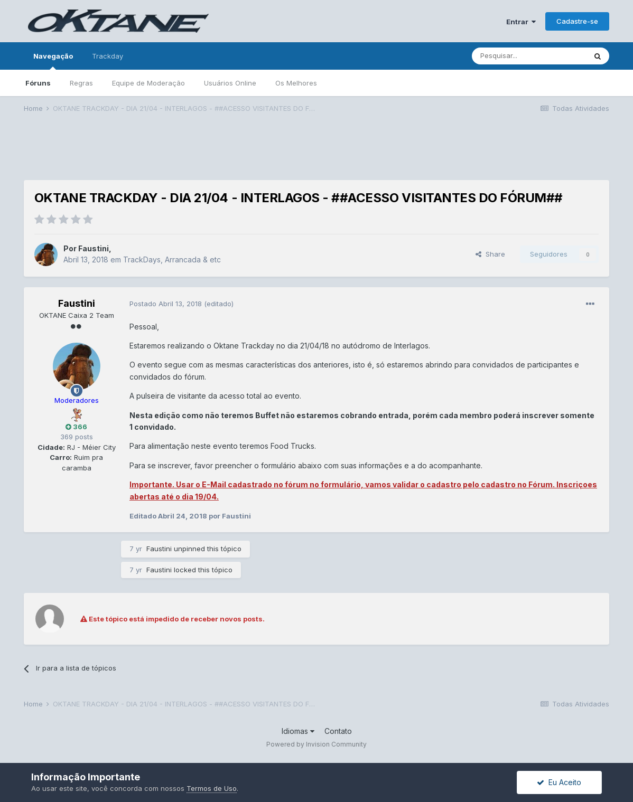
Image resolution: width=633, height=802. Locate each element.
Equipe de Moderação (148, 83)
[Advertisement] (316, 153)
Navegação (53, 61)
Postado (166, 303)
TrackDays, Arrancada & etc (172, 259)
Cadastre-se (577, 21)
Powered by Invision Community (316, 744)
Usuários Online (230, 83)
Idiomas (298, 730)
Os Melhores (296, 83)
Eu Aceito (559, 782)
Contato (338, 730)
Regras (81, 83)
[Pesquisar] (529, 56)
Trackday (107, 56)
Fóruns (38, 83)
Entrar (521, 21)
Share (490, 254)
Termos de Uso (212, 788)
